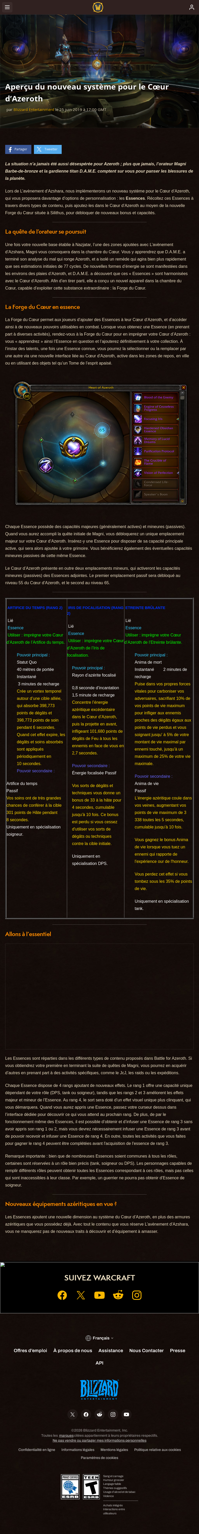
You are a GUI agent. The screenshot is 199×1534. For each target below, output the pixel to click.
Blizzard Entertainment (33, 109)
